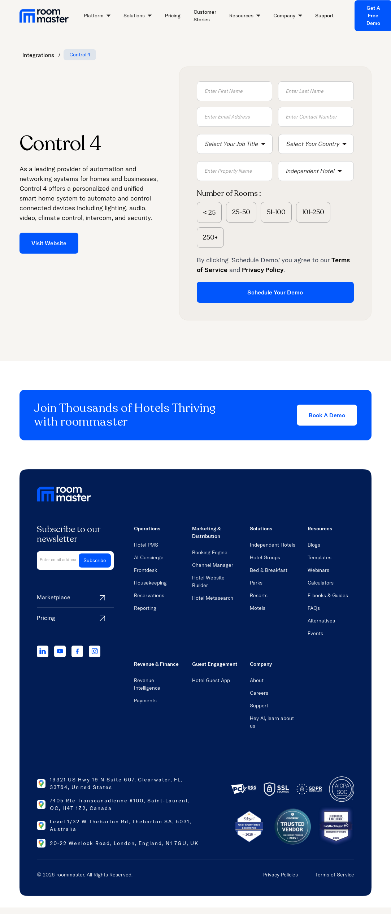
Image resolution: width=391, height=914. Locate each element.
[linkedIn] (42, 651)
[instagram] (94, 651)
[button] (97, 16)
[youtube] (60, 651)
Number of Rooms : (229, 193)
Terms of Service (334, 874)
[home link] (44, 16)
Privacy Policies (280, 874)
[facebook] (77, 651)
